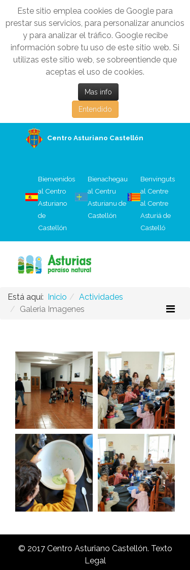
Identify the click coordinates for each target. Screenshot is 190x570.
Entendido (95, 109)
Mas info (98, 92)
